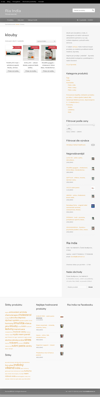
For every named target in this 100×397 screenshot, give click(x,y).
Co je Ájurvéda (71, 64)
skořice (8, 340)
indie (17, 368)
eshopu (75, 47)
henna (30, 320)
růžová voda (10, 376)
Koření (70, 107)
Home (17, 24)
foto (7, 365)
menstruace (19, 329)
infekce (28, 323)
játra (7, 326)
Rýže (69, 112)
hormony (9, 323)
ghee (11, 365)
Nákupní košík (32, 20)
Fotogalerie (16, 2)
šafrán (28, 379)
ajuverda (7, 362)
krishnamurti (17, 371)
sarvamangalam (20, 376)
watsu (20, 379)
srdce (21, 340)
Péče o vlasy (72, 87)
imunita (19, 323)
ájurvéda (24, 379)
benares (12, 362)
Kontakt (41, 2)
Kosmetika (70, 83)
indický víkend (14, 366)
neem (21, 334)
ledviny (9, 329)
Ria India (13, 11)
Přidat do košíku (13, 71)
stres (27, 340)
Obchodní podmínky (29, 2)
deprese (22, 318)
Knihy (68, 80)
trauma (7, 343)
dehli (20, 362)
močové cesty (19, 332)
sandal (30, 337)
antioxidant (14, 312)
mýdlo (15, 334)
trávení (13, 342)
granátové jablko (24, 320)
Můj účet (21, 20)
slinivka (15, 340)
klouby (14, 326)
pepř (6, 337)
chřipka (7, 318)
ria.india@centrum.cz (78, 257)
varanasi (7, 379)
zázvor (6, 348)
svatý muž (27, 376)
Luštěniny (71, 110)
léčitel (9, 373)
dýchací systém (12, 320)
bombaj (17, 362)
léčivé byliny (15, 373)
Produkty (10, 20)
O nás (3, 2)
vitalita (26, 343)
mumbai (21, 373)
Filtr (69, 128)
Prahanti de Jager (12, 337)
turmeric (20, 343)
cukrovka (13, 318)
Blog (8, 2)
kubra (22, 371)
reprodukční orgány (23, 337)
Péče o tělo (72, 85)
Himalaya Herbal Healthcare (75, 145)
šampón (11, 348)
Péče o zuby (72, 90)
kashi (22, 368)
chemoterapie (11, 315)
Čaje (67, 78)
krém (24, 326)
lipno (6, 373)
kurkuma (29, 326)
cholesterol (24, 314)
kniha (19, 326)
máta (10, 334)
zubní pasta (18, 345)
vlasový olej (8, 346)
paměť (27, 334)
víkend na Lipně (14, 379)
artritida (23, 312)
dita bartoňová (25, 362)
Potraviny (69, 105)
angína (7, 312)
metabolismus (9, 332)
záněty (29, 346)
